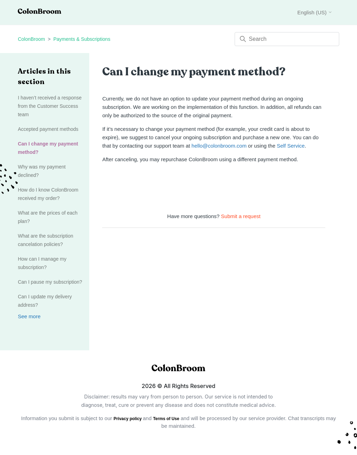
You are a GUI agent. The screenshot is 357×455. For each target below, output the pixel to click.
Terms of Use (166, 418)
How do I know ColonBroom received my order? (48, 194)
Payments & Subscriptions (81, 39)
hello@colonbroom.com (218, 146)
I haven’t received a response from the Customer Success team (50, 106)
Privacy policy (128, 418)
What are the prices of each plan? (47, 217)
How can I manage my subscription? (42, 263)
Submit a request (240, 216)
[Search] (287, 39)
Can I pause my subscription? (50, 282)
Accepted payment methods (48, 129)
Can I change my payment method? (48, 148)
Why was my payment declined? (42, 171)
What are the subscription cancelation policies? (45, 240)
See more (29, 316)
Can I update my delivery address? (45, 301)
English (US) (314, 12)
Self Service (291, 146)
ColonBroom (31, 39)
